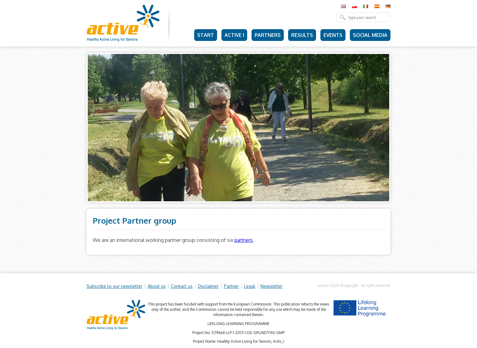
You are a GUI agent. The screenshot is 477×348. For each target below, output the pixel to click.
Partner (231, 286)
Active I (234, 35)
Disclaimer (208, 286)
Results (302, 35)
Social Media (370, 35)
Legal (249, 286)
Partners (268, 35)
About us (157, 286)
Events (332, 35)
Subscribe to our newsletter (114, 286)
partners (243, 240)
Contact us (182, 286)
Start (205, 35)
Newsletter (272, 286)
